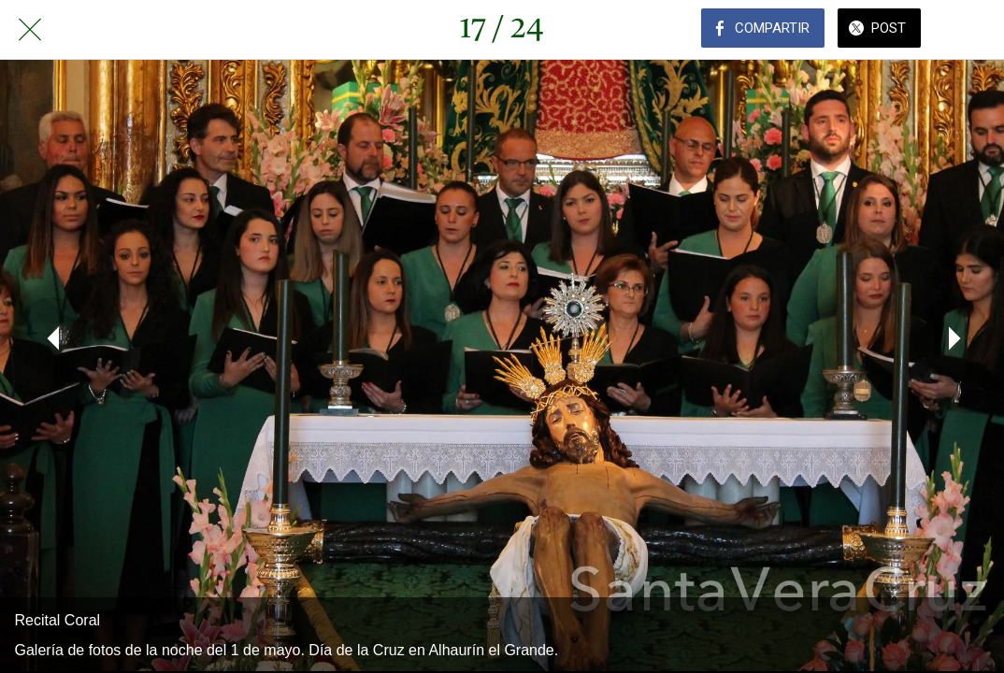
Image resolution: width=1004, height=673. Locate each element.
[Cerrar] (30, 30)
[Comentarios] (974, 29)
